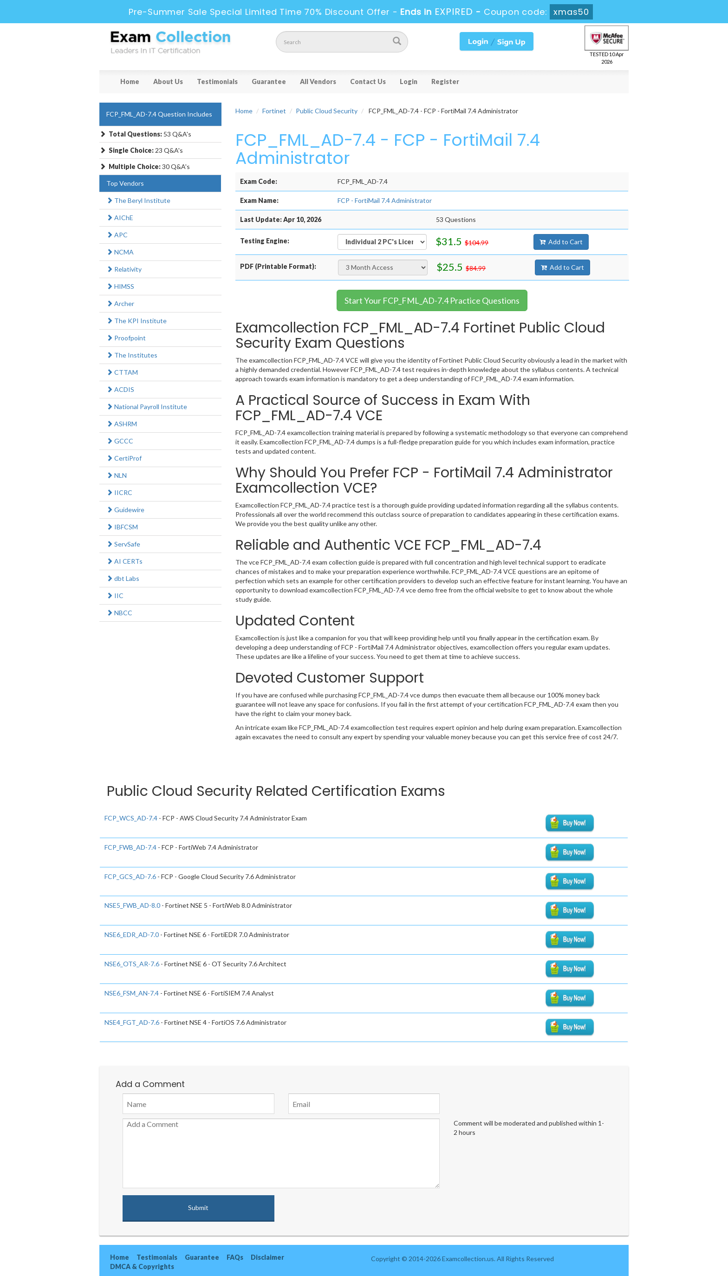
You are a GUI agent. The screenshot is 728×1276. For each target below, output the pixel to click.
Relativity (124, 269)
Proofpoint (126, 338)
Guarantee (269, 81)
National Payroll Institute (146, 406)
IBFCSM (122, 527)
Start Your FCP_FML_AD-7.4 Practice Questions (432, 300)
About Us (168, 81)
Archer (120, 303)
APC (117, 235)
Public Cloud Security (327, 111)
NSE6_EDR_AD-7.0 (131, 934)
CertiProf (124, 458)
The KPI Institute (136, 321)
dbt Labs (122, 578)
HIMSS (120, 286)
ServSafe (123, 544)
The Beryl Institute (138, 200)
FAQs (235, 1257)
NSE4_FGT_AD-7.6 (131, 1022)
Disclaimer (267, 1257)
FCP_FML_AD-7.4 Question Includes (159, 114)
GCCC (119, 441)
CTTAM (122, 372)
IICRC (119, 492)
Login (408, 81)
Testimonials (217, 81)
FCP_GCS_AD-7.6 (130, 876)
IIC (115, 595)
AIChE (119, 217)
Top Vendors (125, 183)
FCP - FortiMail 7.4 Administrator (385, 200)
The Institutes (131, 355)
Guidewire (125, 510)
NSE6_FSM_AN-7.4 (131, 993)
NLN (116, 475)
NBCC (119, 613)
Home (129, 81)
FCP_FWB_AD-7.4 (130, 847)
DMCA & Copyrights (142, 1266)
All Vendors (318, 81)
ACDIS (120, 389)
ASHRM (121, 424)
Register (445, 81)
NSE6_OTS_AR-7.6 (131, 964)
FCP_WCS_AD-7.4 (130, 818)
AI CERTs (124, 561)
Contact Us (368, 81)
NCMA (120, 252)
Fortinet (274, 111)
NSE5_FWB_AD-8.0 (132, 905)
